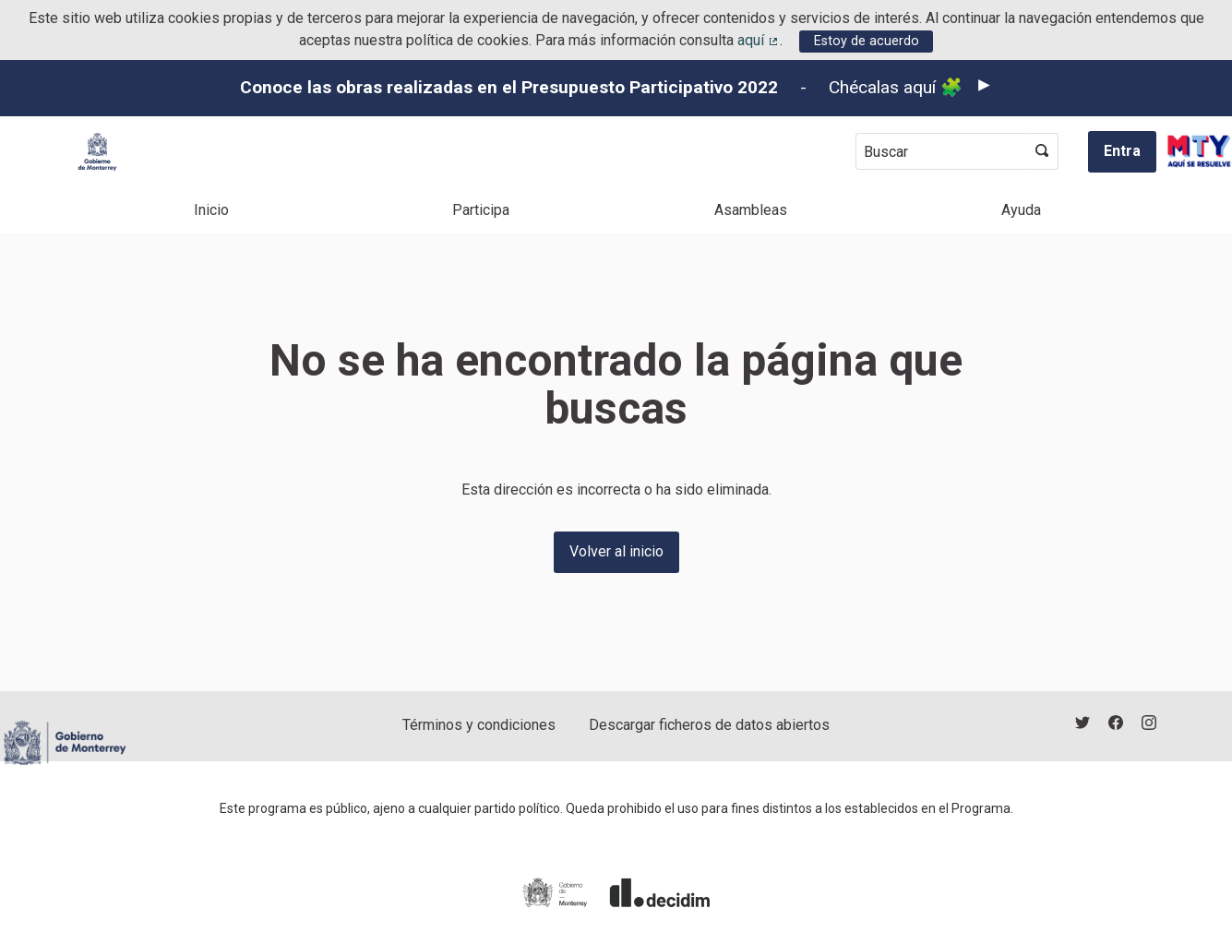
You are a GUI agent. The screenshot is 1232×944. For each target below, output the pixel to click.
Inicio (211, 210)
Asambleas (750, 210)
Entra (1122, 151)
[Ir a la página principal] (97, 152)
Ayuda (1021, 210)
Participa (480, 210)
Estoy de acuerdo (866, 41)
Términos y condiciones (479, 725)
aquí (758, 40)
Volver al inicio (616, 551)
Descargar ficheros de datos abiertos (709, 725)
